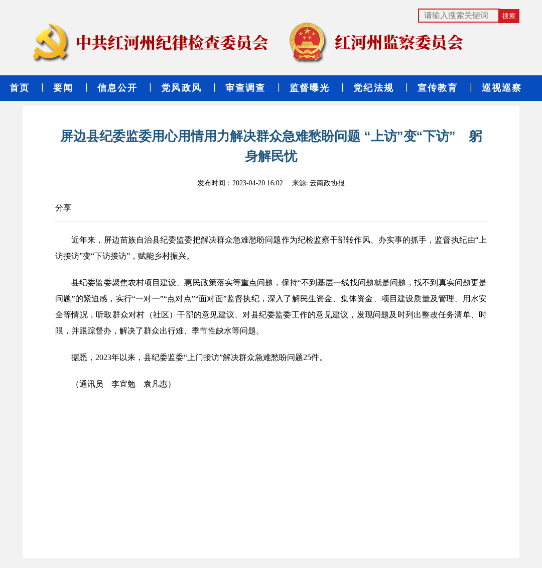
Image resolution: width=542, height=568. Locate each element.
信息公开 (117, 87)
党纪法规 (373, 87)
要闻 (63, 87)
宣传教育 (438, 87)
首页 (20, 87)
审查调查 (245, 87)
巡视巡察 (502, 87)
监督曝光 (310, 87)
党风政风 (181, 87)
